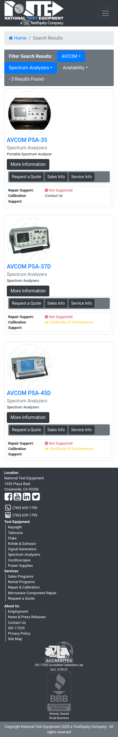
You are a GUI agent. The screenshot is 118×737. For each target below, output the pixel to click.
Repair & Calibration (24, 587)
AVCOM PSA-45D (29, 393)
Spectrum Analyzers (24, 554)
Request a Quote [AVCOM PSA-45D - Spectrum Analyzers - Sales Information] (26, 429)
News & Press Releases (27, 617)
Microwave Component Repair (32, 593)
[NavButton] (105, 13)
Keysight (15, 527)
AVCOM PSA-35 (27, 140)
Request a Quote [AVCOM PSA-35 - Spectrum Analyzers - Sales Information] (26, 176)
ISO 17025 (16, 628)
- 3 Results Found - (27, 79)
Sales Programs (20, 576)
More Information (28, 164)
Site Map (15, 639)
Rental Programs (21, 582)
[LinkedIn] (26, 497)
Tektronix (15, 533)
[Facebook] (8, 497)
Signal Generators (22, 549)
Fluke (12, 538)
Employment (18, 611)
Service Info (81, 176)
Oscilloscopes (19, 560)
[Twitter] (36, 497)
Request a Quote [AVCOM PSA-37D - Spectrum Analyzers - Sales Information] (26, 303)
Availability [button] (73, 67)
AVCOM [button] (69, 56)
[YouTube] (17, 497)
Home (17, 38)
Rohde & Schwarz (22, 543)
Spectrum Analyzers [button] (29, 67)
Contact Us (17, 622)
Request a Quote (21, 598)
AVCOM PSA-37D (29, 266)
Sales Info (56, 176)
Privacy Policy (19, 633)
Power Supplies (20, 565)
